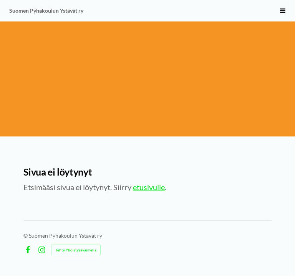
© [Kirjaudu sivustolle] (26, 235)
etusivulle (149, 187)
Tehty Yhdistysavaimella (75, 250)
